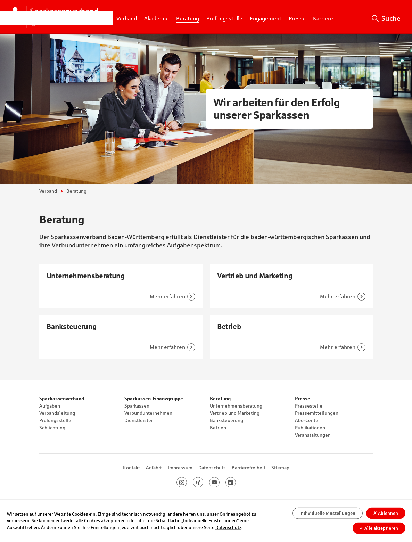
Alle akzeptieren (379, 528)
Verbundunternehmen (148, 413)
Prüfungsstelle (55, 420)
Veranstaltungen (313, 435)
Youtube (219, 482)
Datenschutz (212, 467)
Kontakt (131, 467)
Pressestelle (308, 406)
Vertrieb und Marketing (234, 413)
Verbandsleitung (57, 413)
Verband (48, 191)
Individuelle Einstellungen (327, 513)
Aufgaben (49, 406)
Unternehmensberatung (236, 406)
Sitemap (280, 467)
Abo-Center (307, 420)
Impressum (180, 467)
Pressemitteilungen (316, 413)
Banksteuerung (226, 420)
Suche (391, 18)
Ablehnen (385, 513)
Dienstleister (138, 420)
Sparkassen (136, 406)
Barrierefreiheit (248, 467)
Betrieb (218, 427)
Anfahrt (154, 467)
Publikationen (310, 427)
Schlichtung (52, 427)
